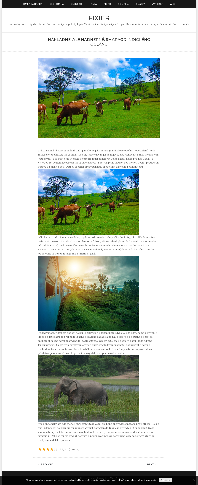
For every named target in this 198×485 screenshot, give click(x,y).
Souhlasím (165, 480)
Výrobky (157, 4)
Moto (107, 4)
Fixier (99, 18)
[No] (194, 480)
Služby (140, 4)
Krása (93, 4)
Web (173, 4)
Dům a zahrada (32, 4)
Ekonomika (56, 4)
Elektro (76, 4)
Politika (123, 4)
